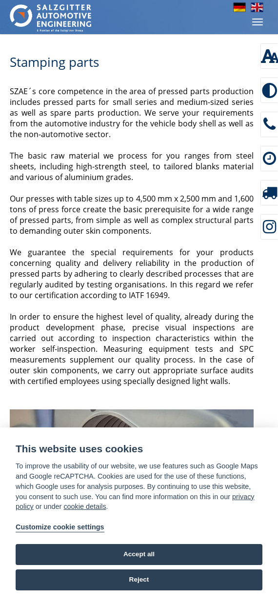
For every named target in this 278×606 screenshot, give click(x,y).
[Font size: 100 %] (269, 56)
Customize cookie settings (60, 527)
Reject (139, 579)
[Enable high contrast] (269, 90)
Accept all (139, 554)
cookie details (84, 506)
